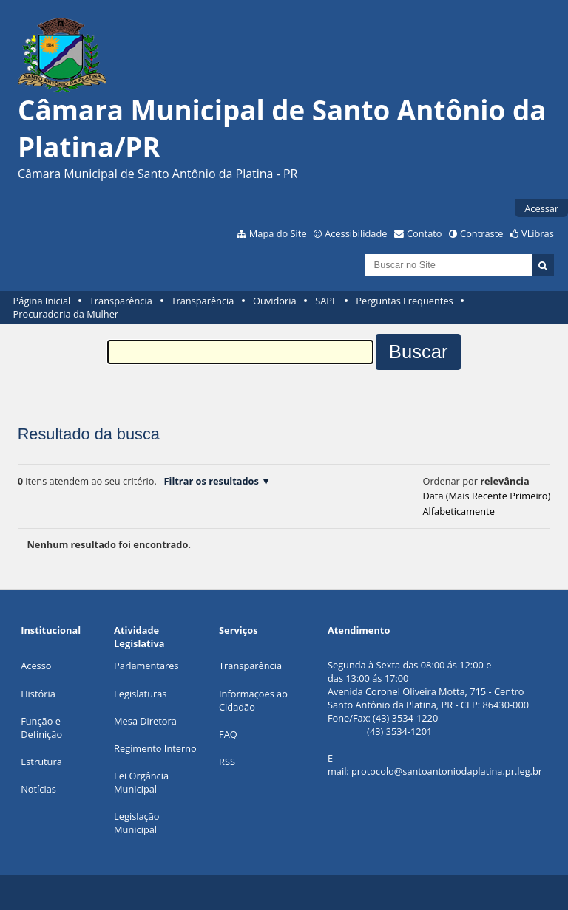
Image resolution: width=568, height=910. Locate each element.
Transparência (120, 300)
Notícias (38, 789)
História (38, 693)
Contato (424, 233)
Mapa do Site (278, 233)
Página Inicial (42, 300)
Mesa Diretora (145, 721)
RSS (227, 761)
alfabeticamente (458, 511)
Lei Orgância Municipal (141, 782)
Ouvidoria (275, 300)
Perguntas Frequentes (404, 300)
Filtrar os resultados (210, 481)
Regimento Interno (155, 748)
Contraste (481, 233)
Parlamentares (146, 665)
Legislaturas (140, 693)
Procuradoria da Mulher (65, 314)
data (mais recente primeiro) (486, 495)
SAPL (326, 300)
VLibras (537, 233)
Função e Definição (41, 727)
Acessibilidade (356, 233)
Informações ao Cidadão (253, 700)
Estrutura (41, 761)
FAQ (228, 734)
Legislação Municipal (136, 823)
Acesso (36, 665)
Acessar (541, 208)
